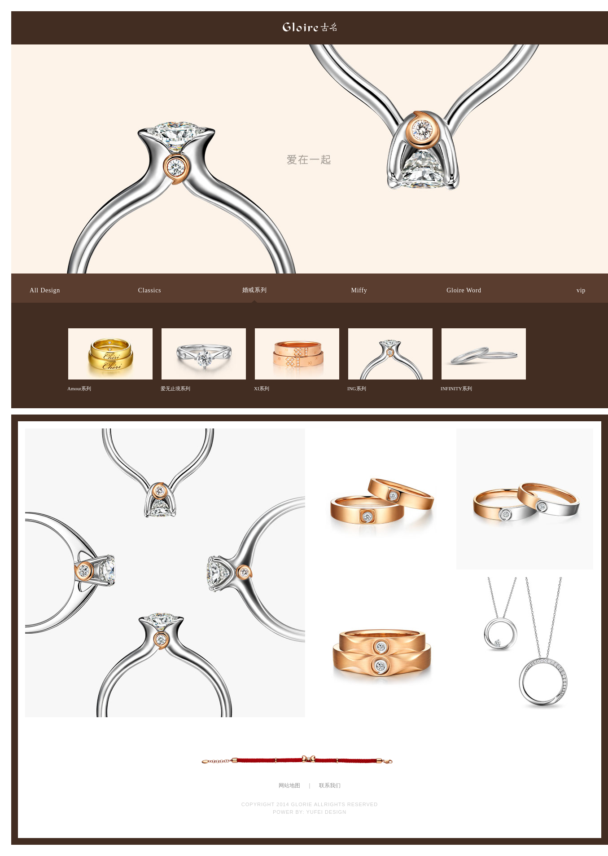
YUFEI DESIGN (326, 812)
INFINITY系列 (483, 335)
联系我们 (330, 785)
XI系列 (296, 335)
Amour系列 (109, 335)
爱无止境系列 (203, 335)
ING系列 (389, 335)
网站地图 (289, 785)
